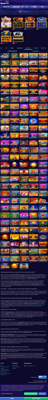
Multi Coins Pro (12, 269)
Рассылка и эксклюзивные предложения (5, 374)
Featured (43, 48)
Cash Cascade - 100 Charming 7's (43, 247)
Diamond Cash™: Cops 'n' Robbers (33, 102)
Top (6, 48)
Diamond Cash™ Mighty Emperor (43, 182)
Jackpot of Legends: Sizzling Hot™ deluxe (33, 182)
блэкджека (20, 292)
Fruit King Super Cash (32, 218)
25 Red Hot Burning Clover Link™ (24, 203)
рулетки (15, 292)
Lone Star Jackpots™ (4, 174)
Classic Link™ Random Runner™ (14, 87)
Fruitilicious (27, 325)
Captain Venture (36, 304)
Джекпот (28, 48)
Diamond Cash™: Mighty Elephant (5, 211)
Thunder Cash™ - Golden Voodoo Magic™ (24, 182)
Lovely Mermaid (12, 232)
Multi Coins (2, 240)
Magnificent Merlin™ (23, 145)
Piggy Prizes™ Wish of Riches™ (24, 247)
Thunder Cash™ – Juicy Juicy (5, 218)
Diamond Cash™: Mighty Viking (43, 167)
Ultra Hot (31, 325)
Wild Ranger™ (22, 174)
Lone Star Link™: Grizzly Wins (24, 211)
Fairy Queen (17, 317)
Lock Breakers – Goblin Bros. (43, 240)
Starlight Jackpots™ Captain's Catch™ (33, 58)
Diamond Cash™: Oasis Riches (5, 145)
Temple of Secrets (22, 80)
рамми (37, 293)
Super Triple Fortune (13, 153)
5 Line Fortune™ (12, 80)
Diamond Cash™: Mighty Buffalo (5, 203)
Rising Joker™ (12, 196)
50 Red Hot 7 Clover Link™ (43, 196)
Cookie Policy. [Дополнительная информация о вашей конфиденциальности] (20, 390)
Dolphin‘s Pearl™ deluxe (43, 28)
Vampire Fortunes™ (42, 109)
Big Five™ (2, 116)
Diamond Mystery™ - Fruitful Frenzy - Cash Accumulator (5, 247)
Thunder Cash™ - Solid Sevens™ (33, 261)
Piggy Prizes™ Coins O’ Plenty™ (14, 58)
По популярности (12, 51)
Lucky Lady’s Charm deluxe (5, 317)
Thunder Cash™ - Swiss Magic (24, 66)
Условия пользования (4, 366)
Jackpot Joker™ (12, 124)
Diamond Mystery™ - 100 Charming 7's (5, 189)
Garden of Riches (12, 240)
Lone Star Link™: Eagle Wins (5, 73)
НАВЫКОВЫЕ (15, 7)
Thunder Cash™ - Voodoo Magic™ (24, 189)
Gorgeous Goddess (13, 109)
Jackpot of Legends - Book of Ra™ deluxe (33, 153)
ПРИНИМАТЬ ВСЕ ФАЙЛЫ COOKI (31, 393)
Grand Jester (12, 160)
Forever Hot (31, 196)
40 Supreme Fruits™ (4, 124)
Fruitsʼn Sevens (17, 325)
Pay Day (21, 109)
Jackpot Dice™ (31, 87)
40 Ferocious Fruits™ (23, 124)
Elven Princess (3, 109)
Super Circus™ (41, 80)
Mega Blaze (12, 174)
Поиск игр (5, 7)
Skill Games (19, 293)
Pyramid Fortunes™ (23, 225)
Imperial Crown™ (13, 131)
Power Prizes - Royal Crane (24, 196)
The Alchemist (12, 317)
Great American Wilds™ (42, 145)
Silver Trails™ (3, 254)
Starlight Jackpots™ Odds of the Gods (24, 58)
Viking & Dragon (42, 304)
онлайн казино (3, 283)
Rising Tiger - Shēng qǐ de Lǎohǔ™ (14, 182)
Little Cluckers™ (31, 145)
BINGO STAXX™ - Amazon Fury (5, 80)
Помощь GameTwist (16, 366)
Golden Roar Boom (23, 254)
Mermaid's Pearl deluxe (13, 189)
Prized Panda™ (22, 167)
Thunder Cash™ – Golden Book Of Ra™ (43, 232)
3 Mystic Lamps (3, 269)
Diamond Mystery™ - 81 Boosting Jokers (14, 211)
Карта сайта (14, 368)
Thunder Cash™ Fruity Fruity (5, 196)
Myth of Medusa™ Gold (4, 102)
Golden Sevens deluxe (23, 87)
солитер (30, 293)
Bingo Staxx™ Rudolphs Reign (5, 138)
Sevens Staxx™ (31, 124)
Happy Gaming (15, 365)
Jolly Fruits (31, 116)
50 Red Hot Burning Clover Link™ (14, 261)
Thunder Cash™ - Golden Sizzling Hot (14, 66)
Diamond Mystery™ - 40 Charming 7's (14, 102)
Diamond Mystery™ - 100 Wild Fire (14, 218)
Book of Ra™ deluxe (18, 28)
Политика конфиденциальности (4, 369)
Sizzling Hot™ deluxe (30, 28)
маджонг (27, 293)
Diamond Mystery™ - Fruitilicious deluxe (43, 153)
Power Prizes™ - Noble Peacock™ (24, 240)
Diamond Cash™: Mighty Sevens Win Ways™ (14, 116)
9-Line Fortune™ (22, 95)
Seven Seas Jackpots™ (42, 138)
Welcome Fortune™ (42, 131)
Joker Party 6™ (12, 225)
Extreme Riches (41, 254)
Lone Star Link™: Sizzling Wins (43, 66)
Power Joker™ (31, 95)
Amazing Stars (31, 225)
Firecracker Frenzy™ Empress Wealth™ (5, 58)
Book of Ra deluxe (24, 304)
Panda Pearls (31, 66)
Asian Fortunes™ (32, 189)
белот (33, 293)
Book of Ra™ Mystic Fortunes (33, 203)
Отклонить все (42, 393)
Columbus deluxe (30, 304)
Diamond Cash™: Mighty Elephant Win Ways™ (43, 174)
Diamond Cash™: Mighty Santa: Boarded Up (24, 73)
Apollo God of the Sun (23, 317)
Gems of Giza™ (22, 102)
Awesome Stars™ (3, 95)
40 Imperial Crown (41, 218)
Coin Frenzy (12, 167)
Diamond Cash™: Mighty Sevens (43, 189)
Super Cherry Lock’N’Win (33, 73)
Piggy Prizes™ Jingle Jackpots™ (5, 232)
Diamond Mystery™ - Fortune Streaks (14, 254)
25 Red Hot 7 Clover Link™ (5, 182)
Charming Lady (5, 28)
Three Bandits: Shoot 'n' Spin (24, 269)
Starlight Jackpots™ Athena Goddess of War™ (24, 116)
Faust (9, 305)
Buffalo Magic (30, 317)
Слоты (25, 7)
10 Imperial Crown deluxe (43, 102)
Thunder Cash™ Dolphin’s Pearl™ (5, 261)
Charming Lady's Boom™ (14, 73)
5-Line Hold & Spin (32, 167)
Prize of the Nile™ (3, 153)
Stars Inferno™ (12, 203)
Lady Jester (12, 95)
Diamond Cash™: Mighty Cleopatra (5, 225)
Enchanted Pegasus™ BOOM (43, 58)
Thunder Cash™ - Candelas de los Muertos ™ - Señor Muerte (43, 116)
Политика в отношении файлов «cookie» (5, 371)
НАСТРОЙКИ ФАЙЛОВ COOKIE (6, 393)
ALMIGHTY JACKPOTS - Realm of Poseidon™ (24, 131)
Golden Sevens (31, 232)
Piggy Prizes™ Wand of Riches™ (5, 167)
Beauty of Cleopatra (32, 240)
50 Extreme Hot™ (22, 153)
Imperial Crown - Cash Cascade (43, 124)
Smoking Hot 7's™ (32, 160)
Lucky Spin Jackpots (42, 95)
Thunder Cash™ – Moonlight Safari (43, 261)
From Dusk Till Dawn (4, 305)
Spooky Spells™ (41, 211)
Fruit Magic (21, 160)
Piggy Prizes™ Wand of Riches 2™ (33, 247)
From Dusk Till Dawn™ (4, 87)
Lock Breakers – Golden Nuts (5, 66)
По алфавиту (35, 51)
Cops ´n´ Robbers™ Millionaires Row (43, 73)
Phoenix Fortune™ (32, 131)
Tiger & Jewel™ (12, 247)
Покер (41, 7)
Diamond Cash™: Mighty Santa (14, 145)
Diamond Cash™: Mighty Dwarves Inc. (5, 160)
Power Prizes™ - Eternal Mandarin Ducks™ (24, 138)
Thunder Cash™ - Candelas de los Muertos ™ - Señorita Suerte (43, 160)
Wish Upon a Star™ (42, 203)
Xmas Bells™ (31, 211)
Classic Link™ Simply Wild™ (33, 80)
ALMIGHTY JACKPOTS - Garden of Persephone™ (5, 131)
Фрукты (36, 48)
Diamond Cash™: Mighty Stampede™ (33, 138)
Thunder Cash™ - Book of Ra (24, 232)
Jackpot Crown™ (41, 225)
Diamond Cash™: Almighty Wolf (24, 218)
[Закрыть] (46, 385)
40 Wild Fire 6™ (31, 254)
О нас (1, 365)
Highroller (20, 48)
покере (7, 293)
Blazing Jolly (12, 138)
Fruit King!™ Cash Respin (43, 87)
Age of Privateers (31, 174)
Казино (33, 7)
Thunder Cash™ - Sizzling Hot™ (24, 261)
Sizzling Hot (13, 325)
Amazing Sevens (31, 109)
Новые (12, 48)
